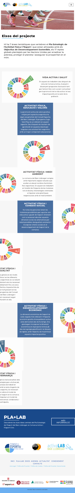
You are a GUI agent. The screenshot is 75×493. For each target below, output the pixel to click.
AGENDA (34, 461)
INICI (13, 461)
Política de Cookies (36, 466)
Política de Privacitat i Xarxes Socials (54, 466)
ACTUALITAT (45, 461)
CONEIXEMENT (57, 461)
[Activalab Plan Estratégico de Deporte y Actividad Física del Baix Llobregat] (17, 4)
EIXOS (27, 461)
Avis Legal (13, 466)
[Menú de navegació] (71, 4)
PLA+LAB (20, 461)
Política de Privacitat (23, 466)
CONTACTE (37, 464)
